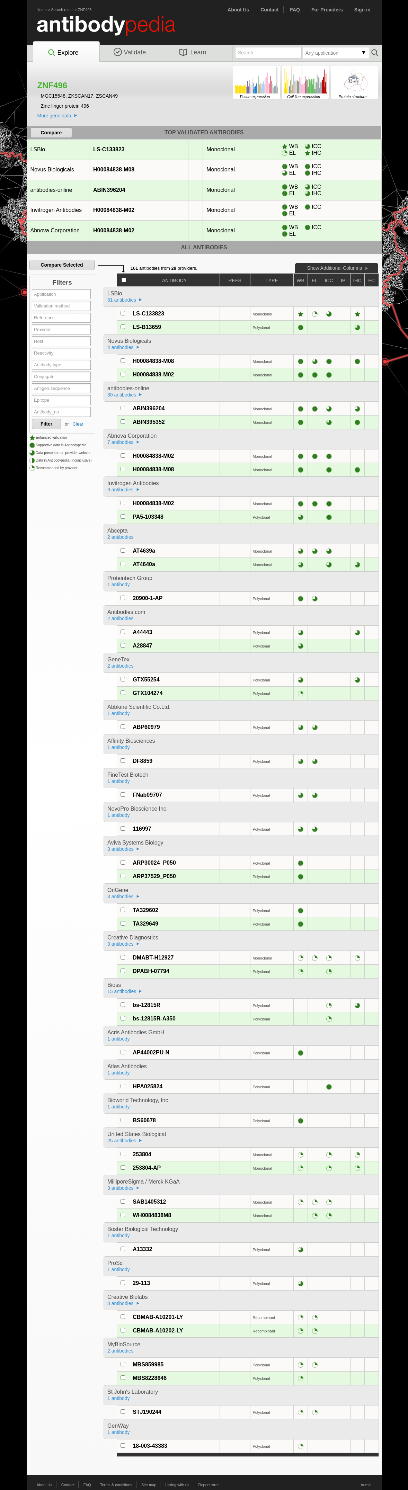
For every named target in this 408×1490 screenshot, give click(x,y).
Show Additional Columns (334, 268)
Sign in (362, 9)
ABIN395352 (149, 422)
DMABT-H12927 (153, 958)
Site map (148, 1485)
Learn (192, 52)
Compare (51, 132)
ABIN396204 (109, 190)
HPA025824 (147, 1086)
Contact (269, 9)
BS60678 (144, 1120)
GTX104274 (147, 693)
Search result (62, 10)
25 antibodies (121, 1140)
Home (42, 10)
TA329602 (145, 910)
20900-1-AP (147, 598)
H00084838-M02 (113, 210)
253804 (142, 1154)
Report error (208, 1485)
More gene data (54, 115)
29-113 (141, 1283)
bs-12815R (146, 1005)
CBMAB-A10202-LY (158, 1330)
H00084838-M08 (113, 169)
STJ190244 (147, 1412)
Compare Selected (62, 265)
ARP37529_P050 (154, 876)
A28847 (142, 646)
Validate (130, 52)
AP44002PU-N (151, 1052)
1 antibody (118, 584)
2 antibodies (120, 537)
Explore (63, 53)
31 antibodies (121, 300)
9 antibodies (120, 489)
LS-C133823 (109, 149)
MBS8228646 (150, 1378)
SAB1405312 (149, 1202)
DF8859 (142, 761)
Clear (77, 424)
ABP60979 (146, 727)
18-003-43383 (150, 1446)
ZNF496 (85, 10)
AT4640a (144, 564)
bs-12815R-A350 (154, 1018)
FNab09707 (147, 795)
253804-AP (147, 1168)
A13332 (142, 1249)
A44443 (142, 632)
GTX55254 (146, 679)
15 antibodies (121, 991)
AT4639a (144, 551)
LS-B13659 (147, 327)
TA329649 (145, 924)
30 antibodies (121, 395)
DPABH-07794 (151, 971)
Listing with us (177, 1485)
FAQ (295, 9)
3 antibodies (120, 849)
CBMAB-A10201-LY (158, 1317)
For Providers (327, 9)
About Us (238, 9)
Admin (366, 1485)
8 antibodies (120, 1303)
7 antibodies (120, 442)
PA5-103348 (148, 517)
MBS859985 (148, 1364)
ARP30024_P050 (154, 863)
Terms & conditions (116, 1485)
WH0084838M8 (152, 1215)
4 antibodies (120, 347)
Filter (46, 424)
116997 (142, 829)
